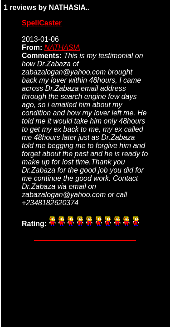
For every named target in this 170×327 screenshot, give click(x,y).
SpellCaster (42, 23)
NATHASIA (62, 47)
